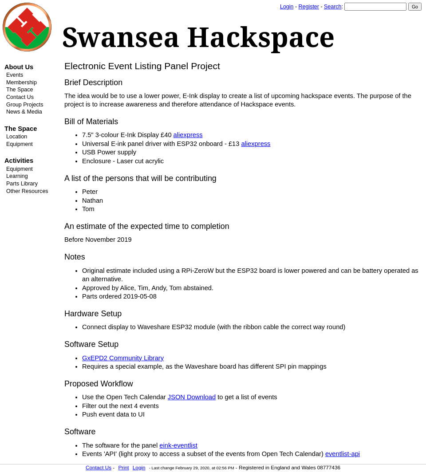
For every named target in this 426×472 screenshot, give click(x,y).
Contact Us (20, 97)
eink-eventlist (178, 445)
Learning (17, 176)
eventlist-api (342, 453)
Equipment (19, 144)
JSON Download (192, 397)
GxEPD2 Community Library (123, 358)
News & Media (24, 112)
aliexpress (188, 134)
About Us (18, 67)
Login (286, 7)
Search (332, 7)
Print (123, 467)
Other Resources (27, 191)
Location (16, 137)
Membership (21, 82)
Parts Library (22, 184)
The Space (19, 90)
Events (14, 75)
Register (309, 7)
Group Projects (24, 105)
